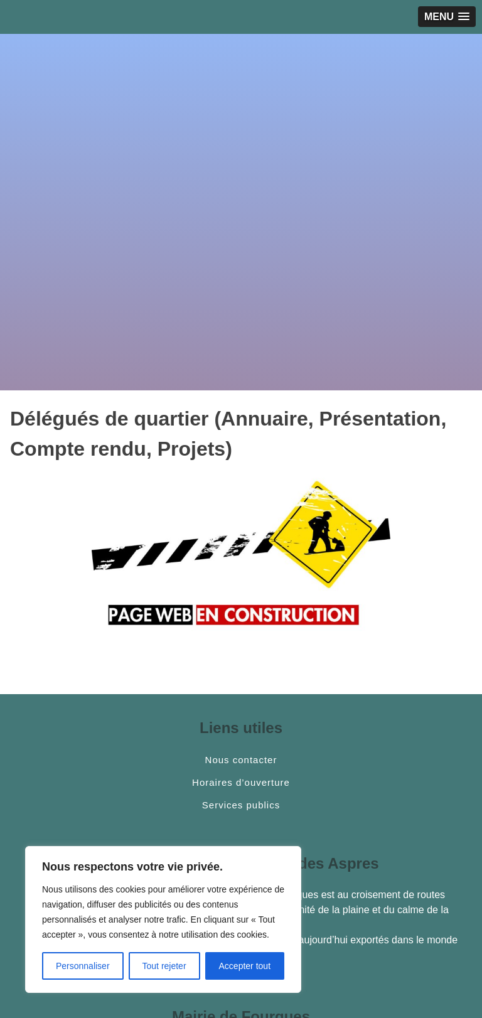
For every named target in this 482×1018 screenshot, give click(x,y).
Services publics (241, 805)
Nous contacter (241, 760)
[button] (447, 16)
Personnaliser (83, 966)
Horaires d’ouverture (241, 783)
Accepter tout (245, 966)
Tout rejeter (164, 966)
